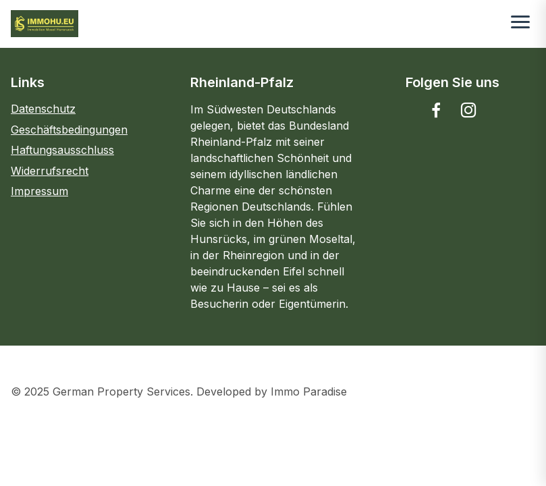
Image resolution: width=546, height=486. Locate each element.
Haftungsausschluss (62, 150)
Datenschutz (43, 108)
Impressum (39, 191)
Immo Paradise (309, 391)
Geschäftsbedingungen (69, 129)
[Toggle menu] (520, 23)
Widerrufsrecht (49, 171)
